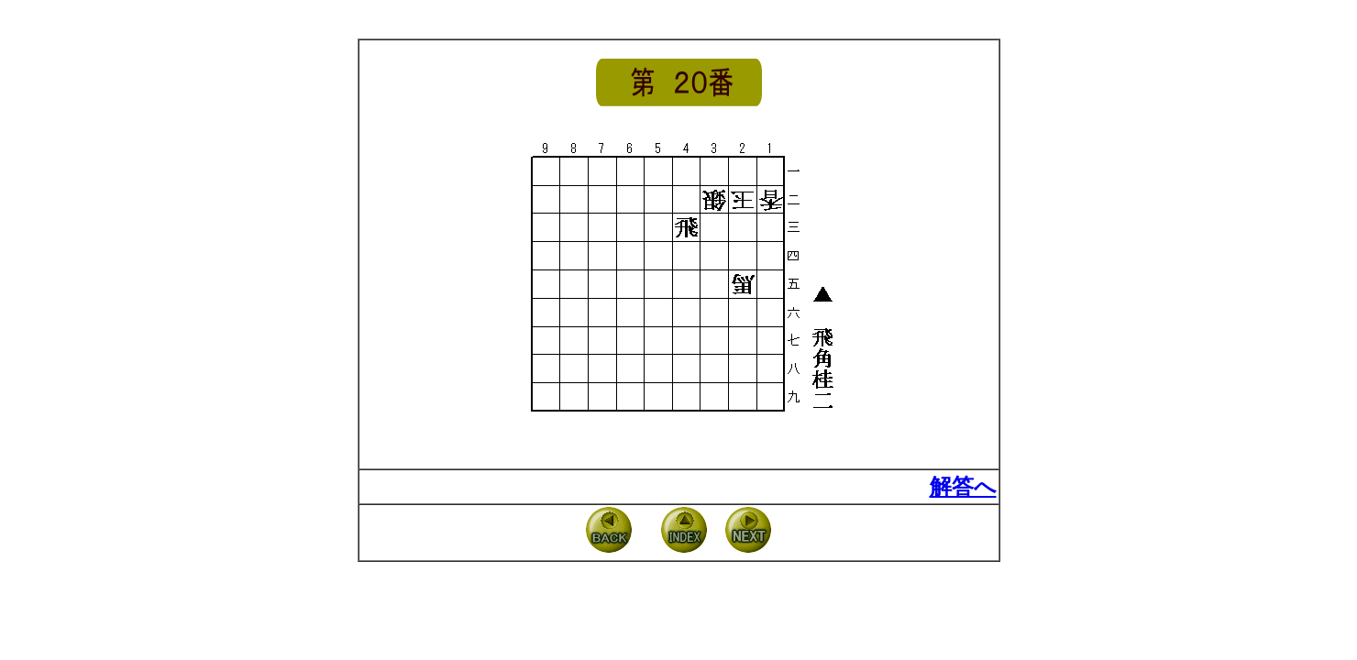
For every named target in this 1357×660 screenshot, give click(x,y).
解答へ (963, 487)
